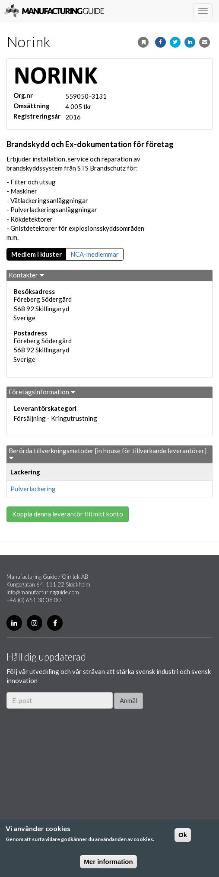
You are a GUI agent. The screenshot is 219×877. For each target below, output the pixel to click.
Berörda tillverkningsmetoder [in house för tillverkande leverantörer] (107, 454)
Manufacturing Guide (53, 11)
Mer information (108, 861)
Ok (182, 834)
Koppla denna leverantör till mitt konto (67, 514)
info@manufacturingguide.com (42, 592)
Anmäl (128, 700)
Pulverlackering (33, 489)
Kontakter (26, 275)
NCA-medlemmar (94, 254)
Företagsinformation (42, 392)
